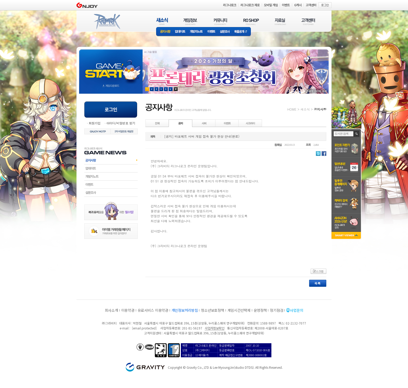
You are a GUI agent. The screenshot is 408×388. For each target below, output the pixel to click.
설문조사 (225, 32)
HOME (291, 109)
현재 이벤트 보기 (176, 89)
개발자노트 (196, 32)
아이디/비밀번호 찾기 (120, 123)
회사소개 (111, 310)
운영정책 (260, 310)
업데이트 (180, 32)
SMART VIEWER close (347, 236)
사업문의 (296, 310)
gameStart (111, 66)
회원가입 (94, 123)
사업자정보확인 (214, 328)
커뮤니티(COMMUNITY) (220, 21)
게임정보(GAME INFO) (190, 21)
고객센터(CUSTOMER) (308, 21)
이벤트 (211, 32)
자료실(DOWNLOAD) (280, 21)
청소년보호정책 (212, 310)
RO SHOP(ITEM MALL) (251, 21)
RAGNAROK (107, 21)
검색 (356, 134)
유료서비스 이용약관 (153, 310)
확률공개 (241, 32)
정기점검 (276, 310)
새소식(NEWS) (162, 21)
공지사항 (164, 32)
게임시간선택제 (239, 310)
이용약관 (128, 310)
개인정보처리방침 (184, 310)
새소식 (305, 109)
